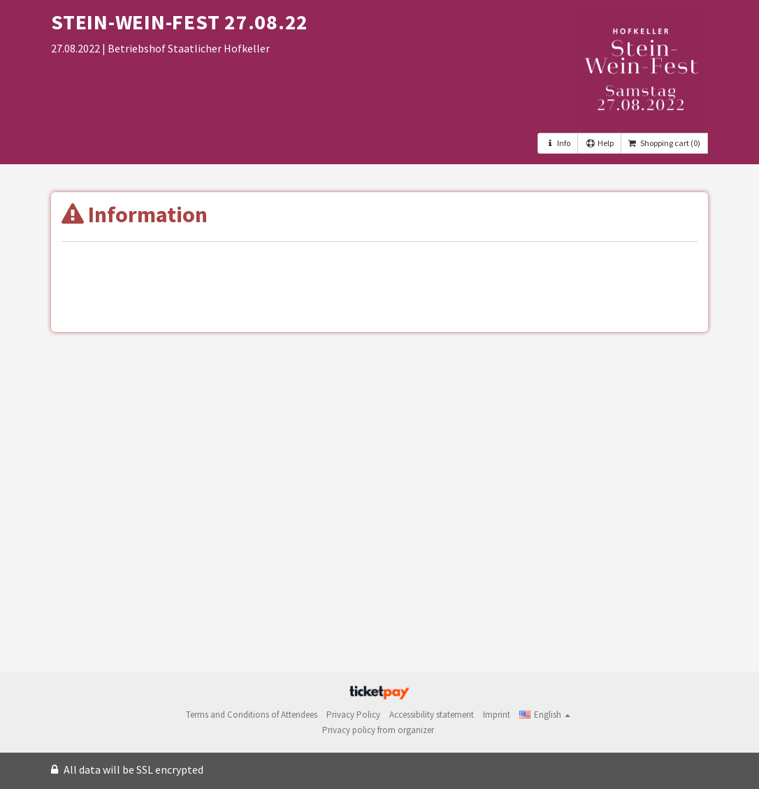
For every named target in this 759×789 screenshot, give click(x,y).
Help (599, 143)
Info (557, 143)
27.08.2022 (76, 48)
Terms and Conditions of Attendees (251, 715)
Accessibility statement (431, 715)
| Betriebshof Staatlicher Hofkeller (186, 48)
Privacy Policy (353, 715)
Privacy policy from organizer (378, 730)
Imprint (496, 715)
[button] (544, 715)
